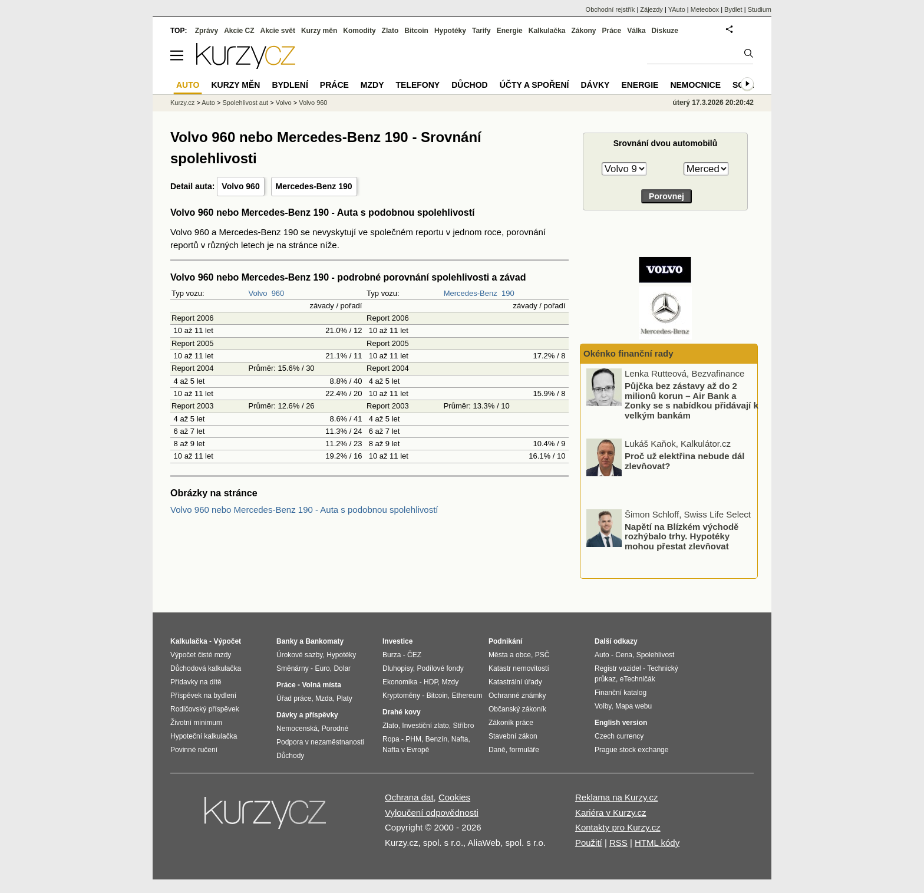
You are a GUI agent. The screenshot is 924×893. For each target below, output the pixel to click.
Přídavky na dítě (196, 682)
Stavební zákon (513, 736)
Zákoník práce (511, 723)
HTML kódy (657, 843)
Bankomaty (324, 641)
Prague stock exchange (631, 750)
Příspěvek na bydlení (203, 695)
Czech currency (619, 736)
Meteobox (705, 9)
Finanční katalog (620, 692)
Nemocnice (695, 85)
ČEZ (414, 655)
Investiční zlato (425, 725)
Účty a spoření (534, 85)
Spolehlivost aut (245, 102)
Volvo (258, 293)
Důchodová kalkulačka (205, 668)
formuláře (524, 750)
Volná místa (321, 685)
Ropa (391, 739)
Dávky (594, 85)
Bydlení (290, 85)
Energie (510, 31)
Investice (397, 641)
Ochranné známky (517, 695)
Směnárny (292, 668)
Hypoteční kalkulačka (203, 736)
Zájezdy (651, 9)
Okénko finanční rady (628, 353)
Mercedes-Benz (470, 293)
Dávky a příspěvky (307, 715)
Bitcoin (416, 31)
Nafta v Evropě (405, 750)
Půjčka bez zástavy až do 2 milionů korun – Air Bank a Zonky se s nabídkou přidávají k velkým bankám (691, 401)
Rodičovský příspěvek (204, 709)
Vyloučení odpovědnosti (431, 813)
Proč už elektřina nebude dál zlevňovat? (684, 462)
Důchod (469, 85)
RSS (618, 843)
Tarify (481, 31)
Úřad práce (293, 698)
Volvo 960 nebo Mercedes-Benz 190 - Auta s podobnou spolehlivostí (304, 510)
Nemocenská (297, 728)
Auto (208, 102)
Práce (612, 31)
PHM (413, 739)
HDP (431, 682)
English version (621, 723)
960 (278, 293)
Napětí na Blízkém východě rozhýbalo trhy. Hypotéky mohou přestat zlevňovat (681, 537)
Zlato (390, 31)
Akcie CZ (239, 31)
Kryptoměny (401, 695)
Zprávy (206, 31)
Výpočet (227, 641)
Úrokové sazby (299, 655)
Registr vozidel (618, 668)
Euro (322, 668)
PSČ (542, 655)
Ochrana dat (409, 797)
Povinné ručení (193, 750)
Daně (497, 750)
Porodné (335, 728)
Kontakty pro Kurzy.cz (618, 827)
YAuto (676, 9)
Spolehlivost (655, 655)
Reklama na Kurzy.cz (616, 797)
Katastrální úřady (515, 682)
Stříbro (463, 725)
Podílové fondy (440, 668)
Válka (636, 31)
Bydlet (733, 9)
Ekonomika (399, 682)
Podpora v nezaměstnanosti (320, 742)
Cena (623, 655)
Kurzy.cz (182, 102)
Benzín (436, 739)
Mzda (323, 698)
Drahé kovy (401, 712)
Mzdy (372, 85)
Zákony (583, 31)
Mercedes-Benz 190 (314, 186)
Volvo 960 (240, 186)
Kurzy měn (319, 31)
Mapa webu (633, 706)
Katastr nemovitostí (519, 668)
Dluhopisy (397, 668)
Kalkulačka (547, 31)
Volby (603, 706)
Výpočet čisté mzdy (200, 655)
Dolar (342, 668)
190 (507, 293)
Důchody (290, 756)
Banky (287, 641)
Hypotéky (450, 31)
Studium (759, 9)
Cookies (454, 797)
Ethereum (466, 695)
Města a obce (510, 655)
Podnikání (505, 641)
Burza (391, 655)
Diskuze (665, 31)
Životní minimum (196, 723)
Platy (344, 698)
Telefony (418, 85)
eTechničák (637, 679)
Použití (588, 843)
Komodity (359, 31)
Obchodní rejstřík (610, 9)
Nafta (459, 739)
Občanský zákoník (517, 709)
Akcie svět (277, 31)
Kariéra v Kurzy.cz (610, 813)
